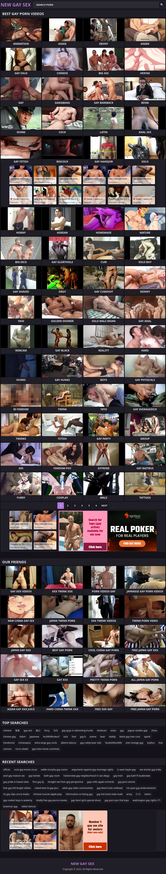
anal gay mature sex (14, 775)
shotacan (102, 730)
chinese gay (9, 736)
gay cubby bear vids (90, 742)
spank (147, 736)
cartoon (7, 748)
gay (122, 730)
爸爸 (17, 730)
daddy (112, 736)
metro (147, 794)
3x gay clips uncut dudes (16, 794)
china (154, 730)
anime (93, 736)
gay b (83, 736)
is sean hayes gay (126, 769)
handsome (9, 742)
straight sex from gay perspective (65, 781)
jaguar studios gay (137, 730)
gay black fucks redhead (109, 787)
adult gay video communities (77, 787)
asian (113, 730)
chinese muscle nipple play (47, 794)
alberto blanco (68, 742)
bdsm (23, 736)
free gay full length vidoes (17, 787)
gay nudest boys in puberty (17, 800)
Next (104, 505)
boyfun (151, 742)
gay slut (28, 730)
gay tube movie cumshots (45, 748)
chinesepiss (24, 742)
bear (102, 736)
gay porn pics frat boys (117, 800)
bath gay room (52, 775)
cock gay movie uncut (25, 769)
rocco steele (21, 748)
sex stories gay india (150, 769)
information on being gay (79, 794)
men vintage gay (134, 742)
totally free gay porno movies (51, 800)
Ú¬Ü (138, 794)
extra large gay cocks (46, 742)
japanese (34, 736)
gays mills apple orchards (100, 781)
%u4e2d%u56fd (113, 742)
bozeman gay (10, 806)
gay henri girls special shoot (86, 800)
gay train (118, 775)
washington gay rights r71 (147, 800)
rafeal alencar (28, 806)
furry (46, 730)
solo (65, 736)
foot (74, 736)
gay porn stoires (126, 781)
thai (161, 742)
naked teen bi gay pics (46, 787)
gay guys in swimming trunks (77, 730)
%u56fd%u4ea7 (51, 736)
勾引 (55, 730)
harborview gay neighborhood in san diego (86, 775)
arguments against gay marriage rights (92, 769)
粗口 (38, 730)
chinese (7, 730)
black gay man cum (129, 736)
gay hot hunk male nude (110, 794)
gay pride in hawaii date (16, 781)
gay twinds (34, 775)
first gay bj (38, 781)
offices (6, 769)
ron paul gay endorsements (141, 787)
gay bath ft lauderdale (138, 775)
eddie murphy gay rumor (54, 769)
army (129, 794)
